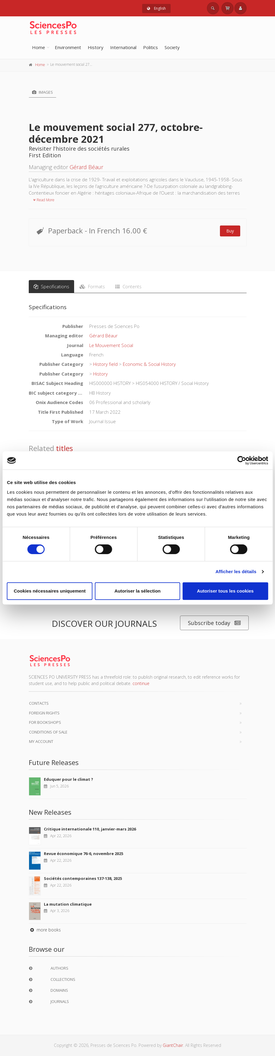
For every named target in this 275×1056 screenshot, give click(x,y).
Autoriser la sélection (137, 590)
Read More (43, 199)
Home (38, 47)
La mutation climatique (68, 904)
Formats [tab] (92, 286)
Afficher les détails (235, 571)
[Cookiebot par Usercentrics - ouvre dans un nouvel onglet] (241, 460)
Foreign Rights (44, 713)
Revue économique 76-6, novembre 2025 (83, 853)
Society (172, 47)
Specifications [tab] (51, 286)
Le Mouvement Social (111, 345)
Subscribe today (214, 623)
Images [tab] (42, 92)
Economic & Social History (149, 364)
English (156, 8)
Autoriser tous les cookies (225, 590)
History (95, 47)
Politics (150, 47)
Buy (230, 231)
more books (45, 930)
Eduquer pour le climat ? (68, 779)
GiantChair (173, 1045)
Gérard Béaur (86, 167)
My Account (41, 741)
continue (141, 683)
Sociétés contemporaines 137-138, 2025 (83, 878)
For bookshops (45, 722)
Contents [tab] (128, 286)
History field (105, 364)
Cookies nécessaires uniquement (50, 590)
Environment (68, 47)
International (123, 47)
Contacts (39, 703)
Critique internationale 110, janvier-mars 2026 (90, 829)
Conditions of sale (48, 732)
